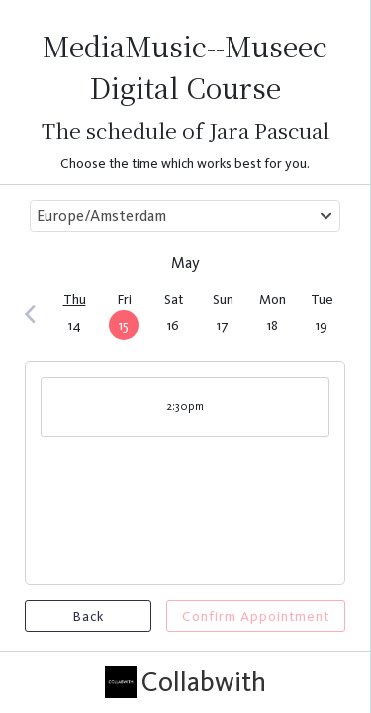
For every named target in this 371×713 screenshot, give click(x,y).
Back (88, 616)
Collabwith (185, 682)
